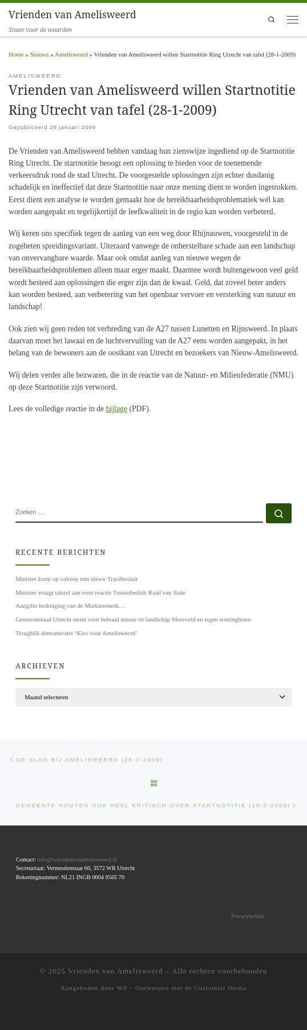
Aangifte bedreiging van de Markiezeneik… (70, 605)
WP (122, 987)
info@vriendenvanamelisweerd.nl (77, 859)
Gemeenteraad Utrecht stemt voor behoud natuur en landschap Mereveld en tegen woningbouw (133, 619)
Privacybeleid (247, 915)
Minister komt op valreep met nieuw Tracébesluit (76, 578)
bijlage (116, 408)
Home (16, 54)
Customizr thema (220, 987)
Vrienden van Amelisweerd (115, 970)
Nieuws (39, 54)
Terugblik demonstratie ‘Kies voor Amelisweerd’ (76, 633)
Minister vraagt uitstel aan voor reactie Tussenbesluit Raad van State (100, 592)
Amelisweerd (71, 54)
